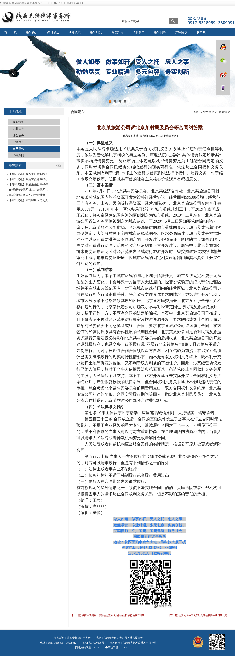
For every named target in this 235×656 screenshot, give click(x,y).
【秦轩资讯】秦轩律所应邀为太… (30, 200)
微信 (223, 60)
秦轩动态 (53, 32)
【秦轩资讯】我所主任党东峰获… (30, 179)
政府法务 (18, 122)
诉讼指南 (117, 32)
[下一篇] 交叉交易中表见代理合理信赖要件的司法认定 (198, 615)
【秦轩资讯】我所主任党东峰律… (30, 184)
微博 (223, 74)
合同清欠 (224, 112)
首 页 (10, 32)
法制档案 (139, 32)
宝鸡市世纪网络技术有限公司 (140, 642)
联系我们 (203, 32)
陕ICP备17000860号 (92, 642)
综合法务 (18, 135)
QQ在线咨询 (223, 47)
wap (223, 88)
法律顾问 (18, 155)
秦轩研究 (96, 32)
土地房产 (18, 142)
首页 (196, 112)
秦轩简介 (32, 32)
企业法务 (18, 128)
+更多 (59, 165)
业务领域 (75, 32)
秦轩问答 (160, 32)
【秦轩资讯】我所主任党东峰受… (30, 174)
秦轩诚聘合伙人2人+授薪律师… (28, 195)
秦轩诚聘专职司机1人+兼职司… (28, 189)
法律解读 (181, 32)
